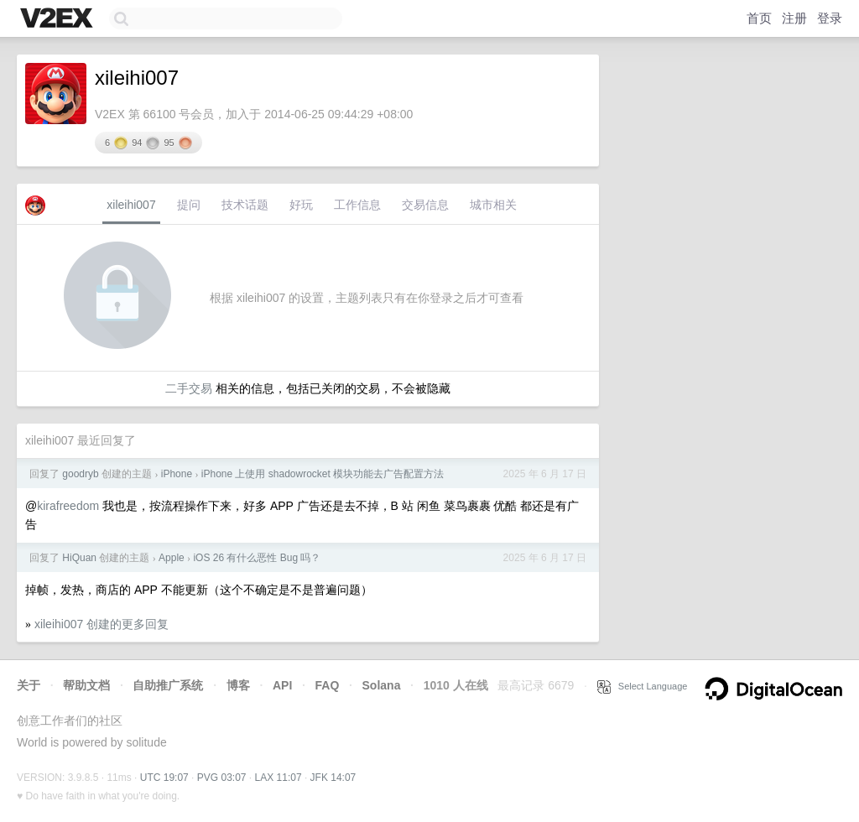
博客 (238, 685)
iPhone (176, 474)
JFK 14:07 (333, 777)
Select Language (642, 686)
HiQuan (79, 558)
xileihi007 (131, 204)
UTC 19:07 (164, 777)
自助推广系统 (168, 685)
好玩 (301, 204)
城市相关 (493, 204)
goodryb (80, 474)
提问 (188, 204)
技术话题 (244, 204)
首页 (759, 18)
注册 (794, 18)
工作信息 (357, 204)
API (282, 685)
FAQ (327, 685)
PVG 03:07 (222, 777)
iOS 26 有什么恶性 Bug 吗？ (256, 558)
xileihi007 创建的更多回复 (101, 624)
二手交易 (188, 388)
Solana (381, 685)
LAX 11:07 (278, 777)
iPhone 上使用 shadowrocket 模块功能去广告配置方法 (322, 474)
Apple (172, 558)
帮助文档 (86, 685)
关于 (28, 685)
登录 (829, 18)
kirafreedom (68, 505)
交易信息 (425, 204)
